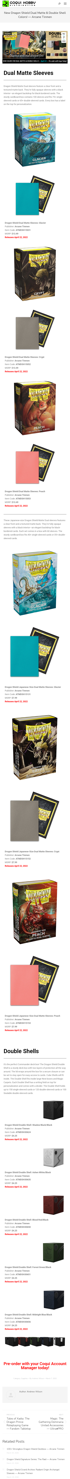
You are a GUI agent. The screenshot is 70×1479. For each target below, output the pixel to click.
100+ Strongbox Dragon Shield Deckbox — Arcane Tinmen (35, 1449)
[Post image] (3, 1449)
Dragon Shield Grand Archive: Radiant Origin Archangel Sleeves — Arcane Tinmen (33, 1471)
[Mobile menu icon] (65, 3)
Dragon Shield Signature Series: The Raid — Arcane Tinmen (36, 1459)
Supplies (8, 34)
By (37, 1378)
